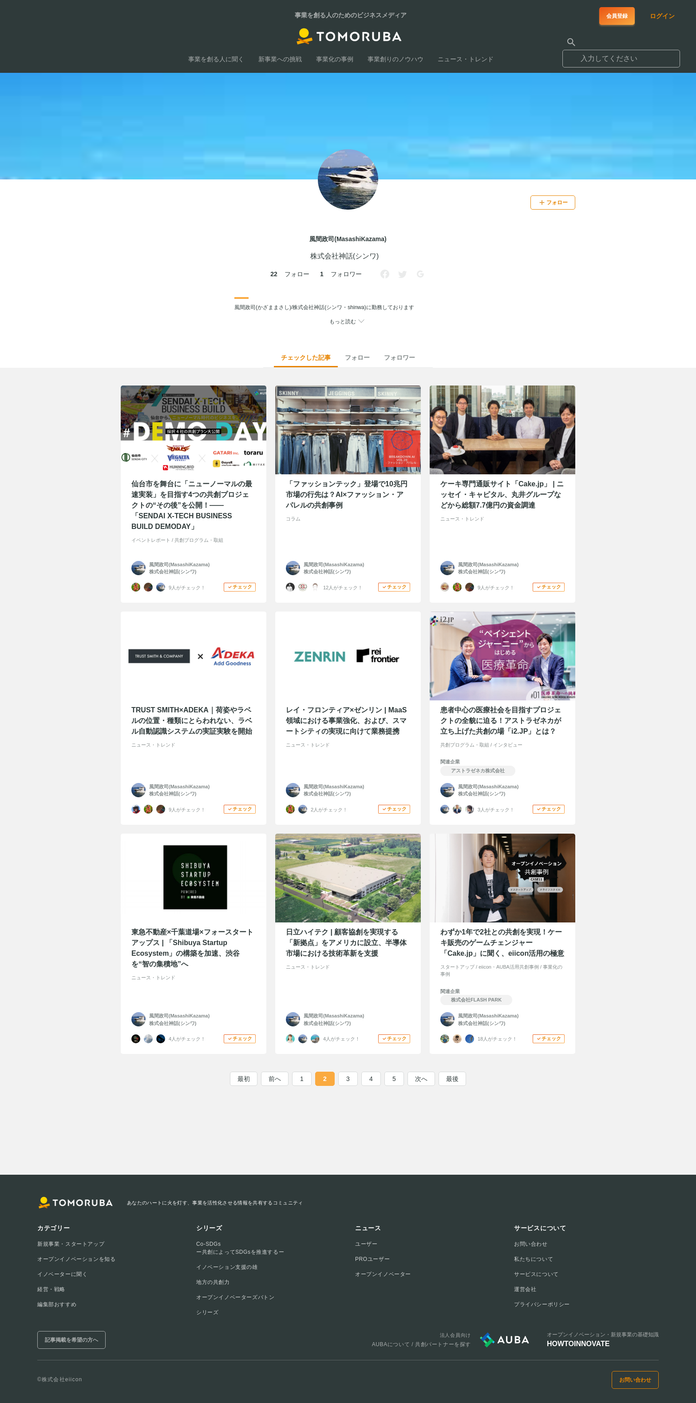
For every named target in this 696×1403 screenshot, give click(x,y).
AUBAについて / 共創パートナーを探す (421, 1344)
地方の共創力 (213, 1282)
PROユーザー (372, 1259)
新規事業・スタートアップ (70, 1244)
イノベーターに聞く (62, 1274)
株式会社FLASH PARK (476, 999)
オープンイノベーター (383, 1274)
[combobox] (621, 55)
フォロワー (399, 357)
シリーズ (207, 1312)
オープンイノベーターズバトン (235, 1297)
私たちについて (533, 1259)
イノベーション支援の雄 (227, 1267)
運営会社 (525, 1289)
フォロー (357, 357)
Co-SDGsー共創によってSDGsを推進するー (240, 1248)
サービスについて (536, 1274)
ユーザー (366, 1244)
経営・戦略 (51, 1289)
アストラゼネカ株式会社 (478, 770)
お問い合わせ (531, 1244)
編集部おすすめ (56, 1304)
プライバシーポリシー (542, 1304)
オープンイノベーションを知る (76, 1259)
